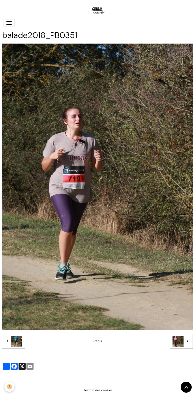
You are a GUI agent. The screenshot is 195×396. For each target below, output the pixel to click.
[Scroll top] (186, 387)
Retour (97, 341)
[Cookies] (9, 387)
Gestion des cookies (97, 390)
